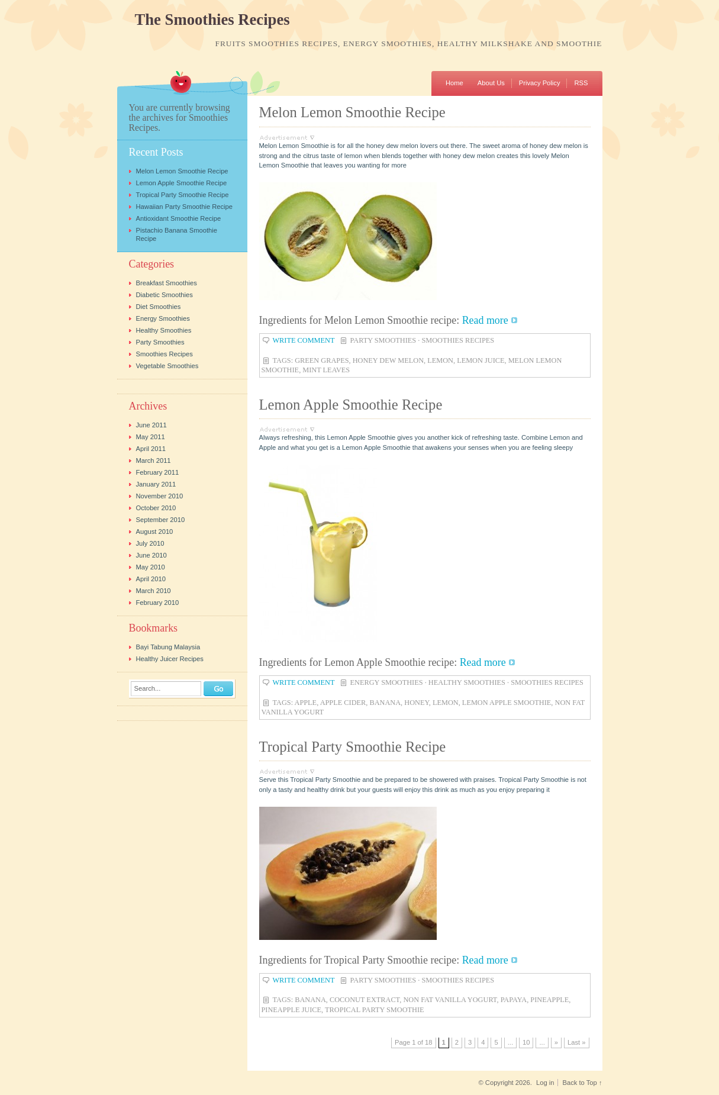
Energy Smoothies (386, 682)
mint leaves (326, 370)
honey (416, 702)
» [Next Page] (556, 1042)
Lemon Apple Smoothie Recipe (351, 405)
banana (385, 702)
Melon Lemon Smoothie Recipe (352, 112)
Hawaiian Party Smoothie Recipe (184, 206)
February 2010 (157, 602)
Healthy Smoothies (466, 682)
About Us (491, 82)
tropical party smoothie (374, 1010)
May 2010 (150, 567)
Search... (147, 688)
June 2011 (151, 425)
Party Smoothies (383, 340)
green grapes (322, 360)
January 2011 (156, 484)
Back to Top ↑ (582, 1082)
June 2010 (151, 555)
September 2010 (160, 519)
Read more (485, 320)
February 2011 (157, 472)
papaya (514, 1000)
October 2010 (156, 507)
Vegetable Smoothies (167, 365)
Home (454, 82)
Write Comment (304, 340)
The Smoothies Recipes (212, 20)
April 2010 (151, 578)
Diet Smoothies (158, 306)
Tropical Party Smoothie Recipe (352, 747)
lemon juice (480, 360)
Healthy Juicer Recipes (170, 658)
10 (526, 1042)
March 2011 (153, 460)
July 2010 (150, 543)
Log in (545, 1082)
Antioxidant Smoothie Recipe (178, 218)
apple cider (343, 702)
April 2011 (151, 448)
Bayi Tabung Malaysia (168, 646)
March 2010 (153, 590)
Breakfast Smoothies (166, 282)
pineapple (549, 1000)
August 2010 (154, 531)
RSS (581, 82)
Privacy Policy (539, 82)
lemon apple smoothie (507, 702)
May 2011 (150, 436)
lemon (440, 360)
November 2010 (159, 496)
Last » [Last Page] (576, 1042)
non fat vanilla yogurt (449, 1000)
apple (306, 702)
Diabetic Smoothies (164, 294)
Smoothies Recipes (457, 340)
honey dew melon (388, 360)
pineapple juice (292, 1010)
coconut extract (364, 1000)
